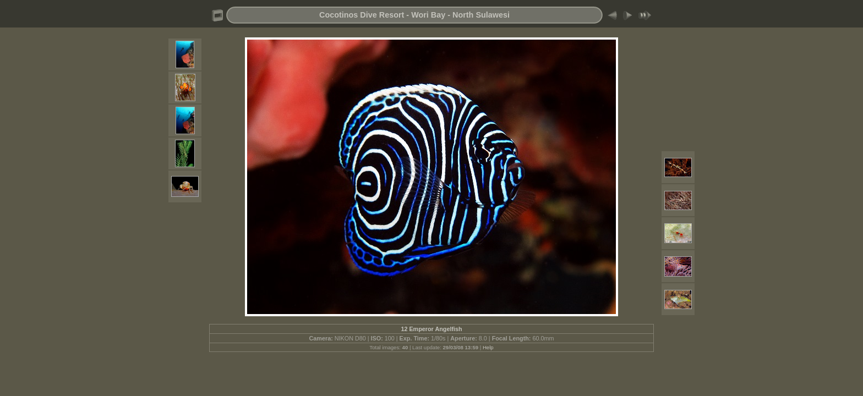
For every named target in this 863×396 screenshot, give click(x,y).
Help (488, 347)
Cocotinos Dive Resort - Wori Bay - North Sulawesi (414, 14)
